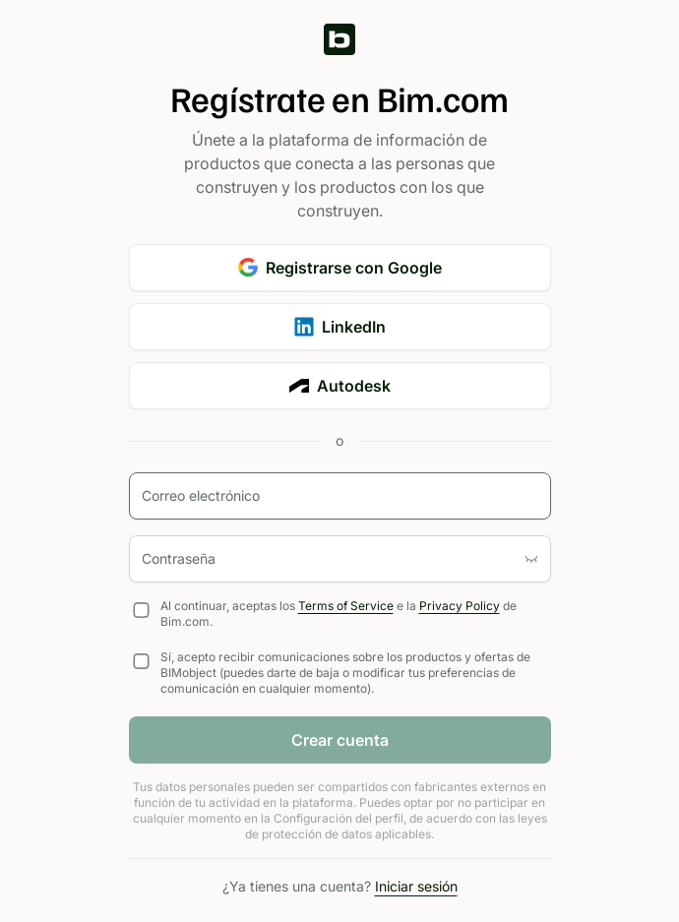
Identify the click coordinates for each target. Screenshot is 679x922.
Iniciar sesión (416, 886)
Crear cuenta (340, 740)
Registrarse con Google (340, 267)
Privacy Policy (459, 605)
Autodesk (340, 386)
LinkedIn (340, 327)
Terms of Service (346, 605)
